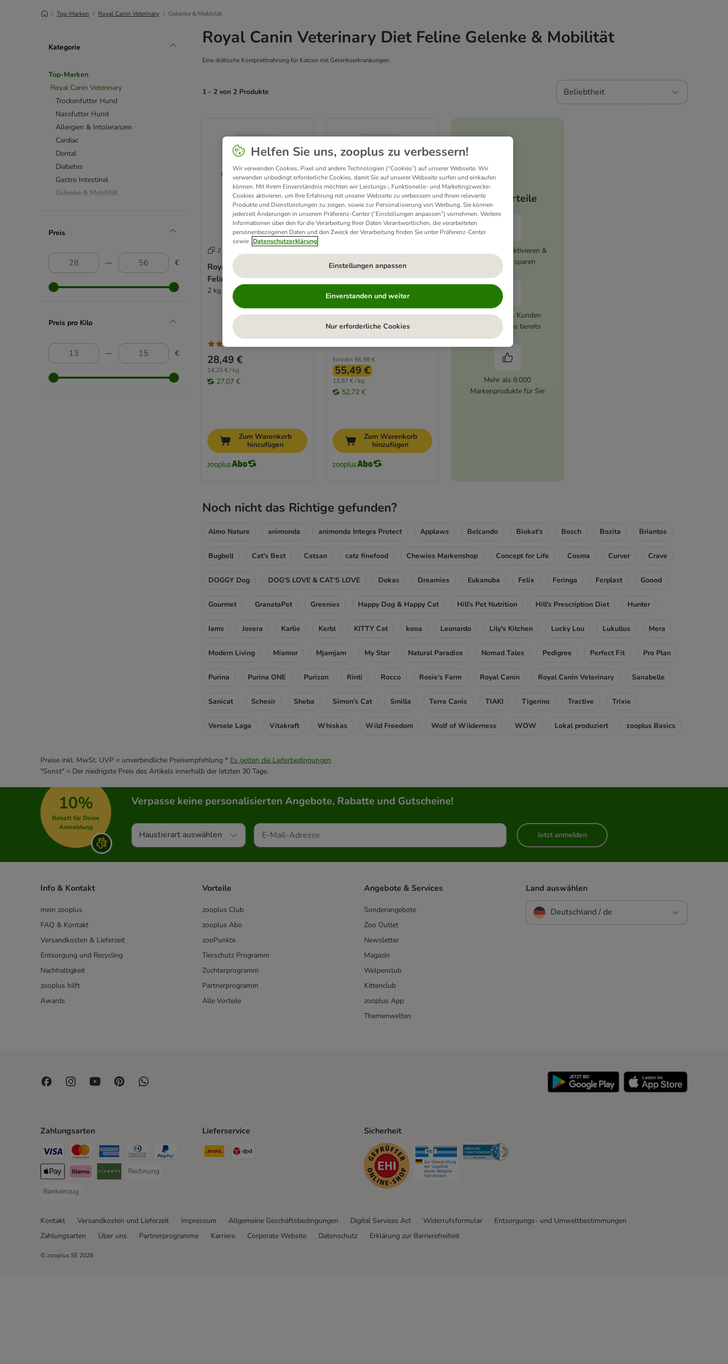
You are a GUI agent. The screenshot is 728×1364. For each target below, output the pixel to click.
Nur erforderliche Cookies (368, 326)
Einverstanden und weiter (368, 296)
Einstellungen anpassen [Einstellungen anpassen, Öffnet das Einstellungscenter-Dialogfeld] (367, 265)
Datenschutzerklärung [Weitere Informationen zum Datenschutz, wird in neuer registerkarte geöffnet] (285, 241)
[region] (367, 242)
